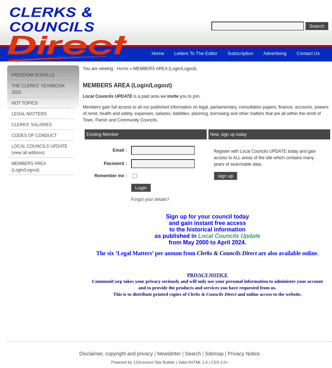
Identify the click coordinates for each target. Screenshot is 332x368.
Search (193, 353)
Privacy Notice (244, 353)
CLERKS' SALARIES (32, 124)
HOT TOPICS (25, 103)
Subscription (241, 53)
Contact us (308, 53)
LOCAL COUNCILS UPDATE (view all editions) (39, 149)
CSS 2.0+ (219, 362)
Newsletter (169, 353)
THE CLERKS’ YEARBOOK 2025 (38, 89)
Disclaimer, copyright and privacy (116, 353)
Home (158, 53)
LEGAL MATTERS (29, 113)
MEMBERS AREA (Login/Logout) (29, 166)
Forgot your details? (150, 199)
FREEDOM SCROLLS (33, 75)
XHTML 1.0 (198, 362)
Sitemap (214, 353)
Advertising (274, 53)
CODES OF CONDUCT (34, 135)
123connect (143, 362)
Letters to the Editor (195, 53)
